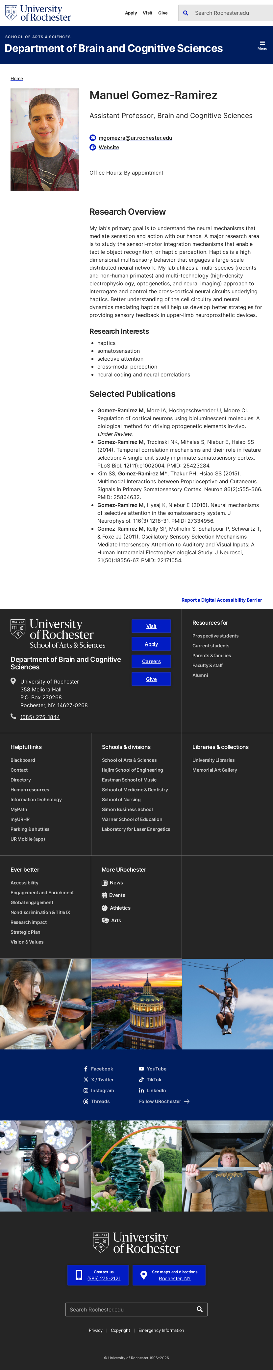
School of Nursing (121, 799)
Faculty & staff (207, 665)
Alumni (200, 675)
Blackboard (23, 760)
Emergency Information (161, 1330)
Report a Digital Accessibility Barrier (222, 600)
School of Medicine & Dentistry (135, 789)
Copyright (120, 1330)
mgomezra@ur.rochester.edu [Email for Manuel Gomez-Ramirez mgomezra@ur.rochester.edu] (135, 137)
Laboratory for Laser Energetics (136, 829)
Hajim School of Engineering (132, 770)
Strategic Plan (25, 932)
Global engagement (32, 902)
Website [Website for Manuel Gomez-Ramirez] (109, 147)
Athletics (116, 907)
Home (17, 78)
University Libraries (213, 760)
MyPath (19, 809)
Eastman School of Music (129, 780)
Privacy (96, 1330)
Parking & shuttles (30, 829)
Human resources (30, 789)
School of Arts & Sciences (38, 37)
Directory (21, 780)
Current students (211, 645)
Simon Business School (127, 809)
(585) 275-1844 (40, 717)
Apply (131, 13)
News (112, 882)
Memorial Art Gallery (214, 770)
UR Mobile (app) (28, 839)
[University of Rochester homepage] (38, 13)
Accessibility (24, 882)
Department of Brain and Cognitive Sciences (114, 48)
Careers (151, 661)
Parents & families (211, 655)
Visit (147, 13)
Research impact (29, 922)
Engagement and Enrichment (42, 892)
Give (163, 13)
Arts (111, 920)
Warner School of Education (132, 819)
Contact (19, 770)
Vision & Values (27, 942)
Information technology (36, 799)
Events (113, 895)
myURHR (20, 819)
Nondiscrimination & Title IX (40, 912)
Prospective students (215, 636)
